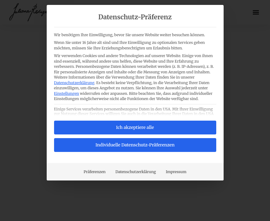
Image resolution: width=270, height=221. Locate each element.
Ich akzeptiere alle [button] (135, 127)
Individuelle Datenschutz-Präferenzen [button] (135, 145)
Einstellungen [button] (66, 93)
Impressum (176, 171)
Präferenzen (95, 171)
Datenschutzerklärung (74, 82)
